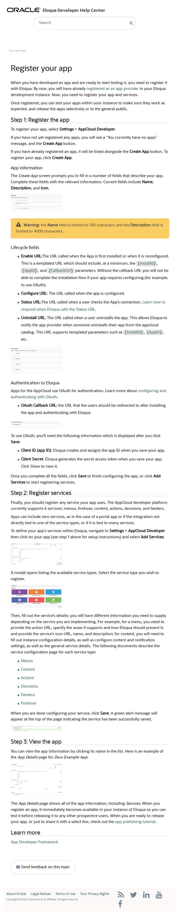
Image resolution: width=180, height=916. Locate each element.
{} (61, 271)
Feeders (28, 695)
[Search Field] (85, 23)
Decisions (29, 687)
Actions (27, 678)
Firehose (28, 704)
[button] (131, 23)
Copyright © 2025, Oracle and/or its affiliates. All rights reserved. (42, 899)
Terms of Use (65, 894)
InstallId (147, 264)
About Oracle (16, 894)
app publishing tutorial (135, 822)
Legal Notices (41, 894)
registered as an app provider (113, 89)
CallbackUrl (61, 271)
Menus (27, 661)
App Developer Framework (34, 842)
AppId (29, 271)
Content (28, 670)
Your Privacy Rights (94, 894)
